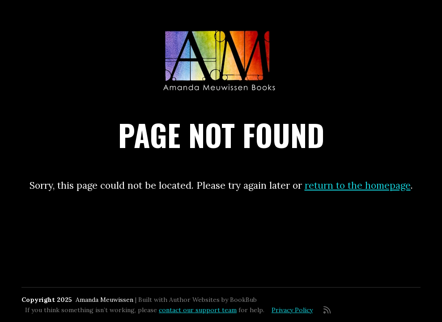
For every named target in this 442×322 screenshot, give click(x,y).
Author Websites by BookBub (213, 300)
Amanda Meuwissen (104, 300)
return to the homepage (358, 185)
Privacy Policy (292, 310)
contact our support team (198, 310)
